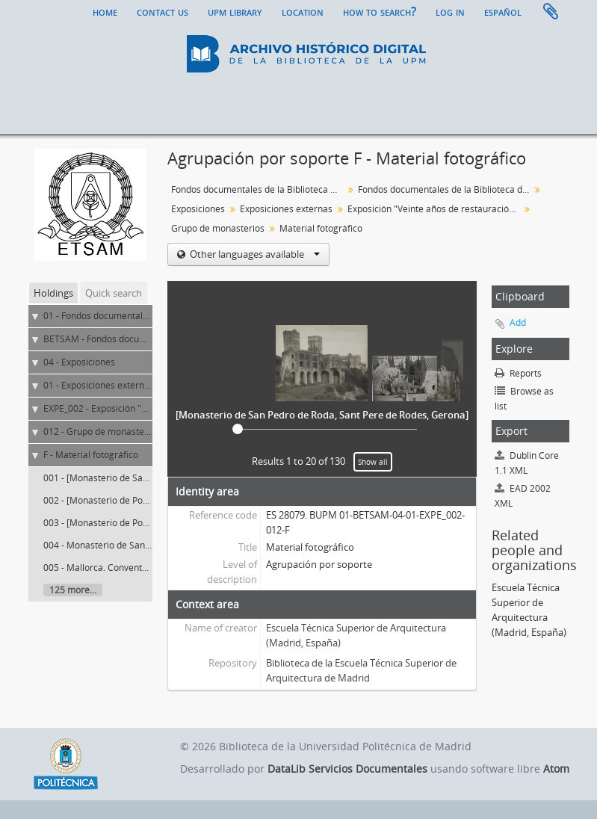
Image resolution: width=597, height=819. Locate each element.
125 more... (72, 590)
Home (105, 11)
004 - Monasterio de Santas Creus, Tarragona (138, 545)
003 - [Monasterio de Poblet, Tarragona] (126, 522)
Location (303, 11)
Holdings (53, 293)
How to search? (379, 11)
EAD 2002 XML (523, 496)
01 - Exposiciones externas (98, 385)
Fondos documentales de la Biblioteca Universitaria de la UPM (259, 189)
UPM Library (235, 11)
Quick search (113, 293)
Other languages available (254, 254)
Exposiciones (198, 209)
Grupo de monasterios (218, 228)
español (503, 11)
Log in (450, 11)
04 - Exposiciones (79, 362)
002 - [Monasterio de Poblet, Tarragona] (126, 500)
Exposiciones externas (286, 209)
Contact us (162, 11)
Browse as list (524, 398)
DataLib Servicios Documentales (347, 768)
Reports (518, 373)
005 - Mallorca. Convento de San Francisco (131, 567)
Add (518, 322)
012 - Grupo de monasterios (101, 431)
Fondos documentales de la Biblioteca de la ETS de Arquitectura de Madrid (445, 189)
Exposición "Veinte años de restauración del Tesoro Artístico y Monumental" (435, 209)
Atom (556, 768)
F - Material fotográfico (90, 454)
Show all (373, 462)
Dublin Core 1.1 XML (527, 463)
